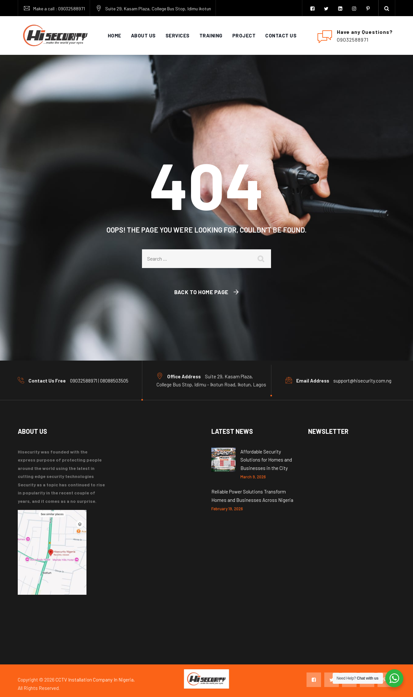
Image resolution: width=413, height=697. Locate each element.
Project (244, 35)
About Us (143, 35)
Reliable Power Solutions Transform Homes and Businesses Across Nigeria (252, 496)
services (178, 35)
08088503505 (114, 380)
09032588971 (71, 8)
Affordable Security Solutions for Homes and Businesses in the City (266, 460)
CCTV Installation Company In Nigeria (94, 679)
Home (114, 35)
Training (211, 35)
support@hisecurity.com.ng (362, 380)
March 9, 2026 (253, 476)
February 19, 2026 (227, 508)
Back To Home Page (201, 292)
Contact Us (281, 35)
